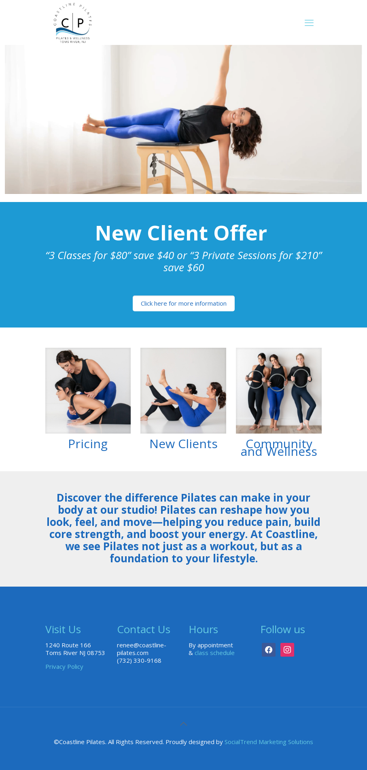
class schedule (215, 653)
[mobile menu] (309, 22)
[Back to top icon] (183, 723)
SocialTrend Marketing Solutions (269, 742)
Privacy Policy (64, 666)
